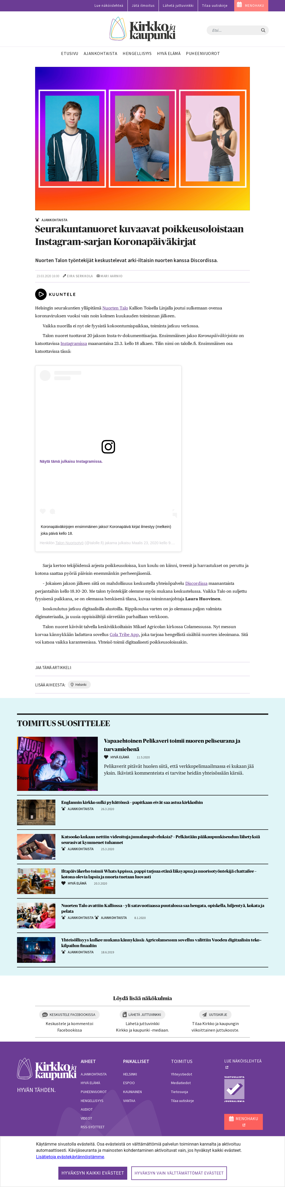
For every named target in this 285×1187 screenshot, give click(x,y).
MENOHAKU (254, 5)
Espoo (129, 1082)
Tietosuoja (179, 1091)
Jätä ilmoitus (143, 5)
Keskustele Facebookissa (72, 1014)
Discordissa (196, 583)
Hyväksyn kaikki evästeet (93, 1173)
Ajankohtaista (94, 1074)
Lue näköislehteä (109, 5)
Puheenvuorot (94, 1091)
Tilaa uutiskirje (214, 5)
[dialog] (142, 1161)
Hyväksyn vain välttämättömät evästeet (179, 1173)
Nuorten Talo (115, 308)
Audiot (87, 1109)
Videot (86, 1118)
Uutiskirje (218, 1014)
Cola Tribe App (124, 634)
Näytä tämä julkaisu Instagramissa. (71, 461)
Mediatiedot (181, 1082)
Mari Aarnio (111, 276)
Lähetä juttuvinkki (178, 5)
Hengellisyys (92, 1100)
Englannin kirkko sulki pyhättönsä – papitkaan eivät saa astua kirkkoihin (132, 802)
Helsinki (130, 1074)
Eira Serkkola (80, 276)
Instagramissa (74, 343)
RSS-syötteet (93, 1126)
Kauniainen (132, 1091)
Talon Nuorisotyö (69, 543)
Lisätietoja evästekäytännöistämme (70, 1156)
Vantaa (129, 1100)
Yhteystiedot (181, 1074)
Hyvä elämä (90, 1082)
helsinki (80, 684)
